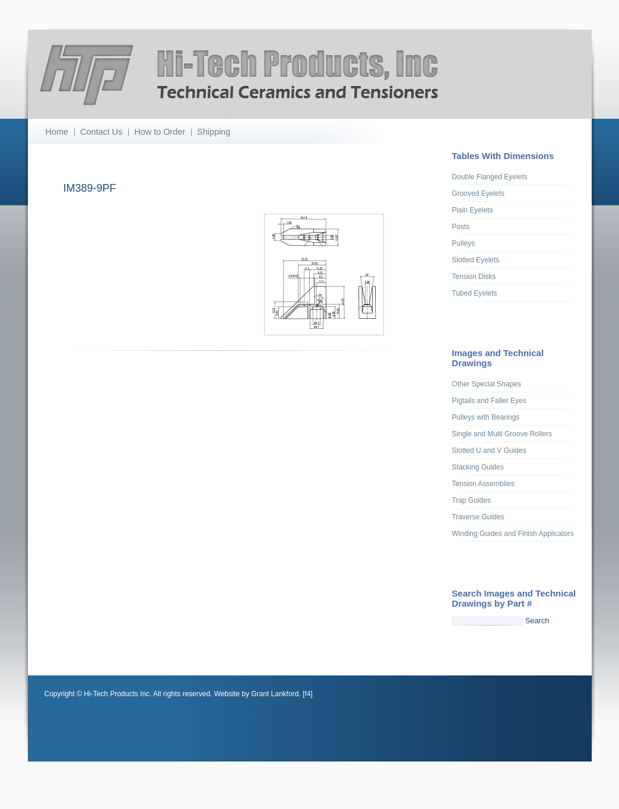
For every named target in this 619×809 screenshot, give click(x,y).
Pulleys (463, 243)
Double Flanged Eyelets (489, 177)
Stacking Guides (477, 467)
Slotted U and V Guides (489, 450)
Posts (460, 227)
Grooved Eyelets (478, 193)
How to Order (159, 132)
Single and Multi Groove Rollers (502, 434)
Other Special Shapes (486, 384)
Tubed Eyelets (474, 293)
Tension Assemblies (483, 484)
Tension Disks (474, 276)
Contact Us (101, 132)
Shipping (213, 132)
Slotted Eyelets (475, 260)
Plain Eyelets (472, 210)
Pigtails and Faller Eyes (489, 400)
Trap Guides (471, 500)
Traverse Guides (478, 517)
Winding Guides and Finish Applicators (512, 533)
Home (57, 132)
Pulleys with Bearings (485, 417)
